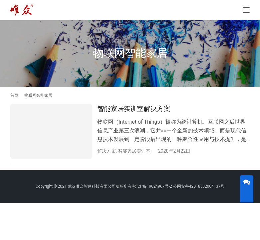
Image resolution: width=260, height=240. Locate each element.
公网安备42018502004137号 (198, 187)
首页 (14, 95)
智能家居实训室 (134, 151)
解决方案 (106, 151)
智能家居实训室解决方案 (133, 109)
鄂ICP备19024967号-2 (152, 187)
